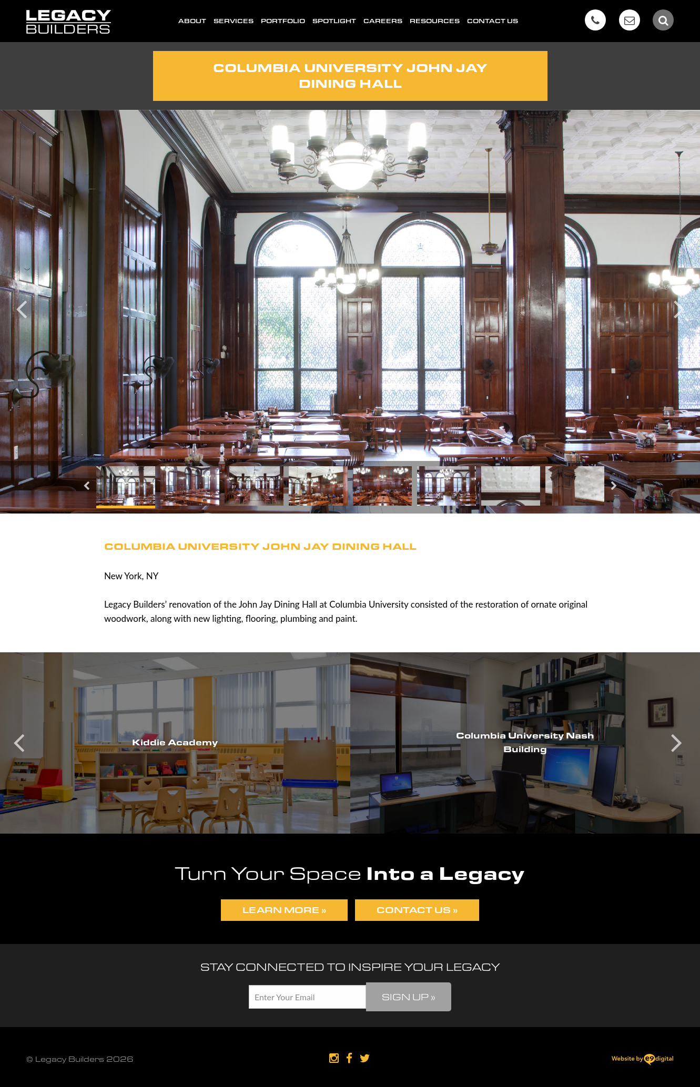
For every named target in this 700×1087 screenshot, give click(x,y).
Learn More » (284, 910)
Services (233, 21)
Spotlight (334, 21)
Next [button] (679, 307)
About (192, 21)
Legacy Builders (68, 22)
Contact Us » (417, 910)
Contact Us (492, 21)
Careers (382, 21)
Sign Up (408, 996)
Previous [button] (21, 307)
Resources (435, 21)
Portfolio (283, 21)
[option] (350, 312)
